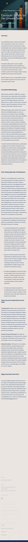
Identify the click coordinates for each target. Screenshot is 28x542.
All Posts (4, 10)
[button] (25, 3)
